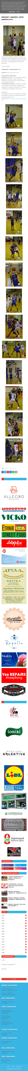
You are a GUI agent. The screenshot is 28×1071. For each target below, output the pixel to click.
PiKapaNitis (5, 22)
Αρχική (8, 1066)
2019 (14, 934)
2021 (14, 928)
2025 (14, 918)
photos (14, 468)
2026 (14, 915)
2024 (14, 920)
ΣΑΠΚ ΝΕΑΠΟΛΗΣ (17, 1068)
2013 (14, 949)
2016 (14, 941)
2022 (14, 926)
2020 (14, 931)
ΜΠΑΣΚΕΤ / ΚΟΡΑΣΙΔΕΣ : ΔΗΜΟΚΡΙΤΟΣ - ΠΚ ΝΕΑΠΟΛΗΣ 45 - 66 (17, 892)
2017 (14, 939)
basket (10, 468)
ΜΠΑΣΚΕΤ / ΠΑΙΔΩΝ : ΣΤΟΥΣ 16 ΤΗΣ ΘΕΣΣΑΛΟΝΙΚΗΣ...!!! (17, 905)
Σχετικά (13, 1066)
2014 (14, 947)
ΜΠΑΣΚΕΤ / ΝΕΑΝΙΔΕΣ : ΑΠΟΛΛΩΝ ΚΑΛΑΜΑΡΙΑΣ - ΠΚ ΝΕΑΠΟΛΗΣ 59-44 (16, 898)
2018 (14, 936)
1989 (14, 952)
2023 (14, 923)
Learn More (12, 11)
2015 (14, 944)
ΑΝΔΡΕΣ (6, 468)
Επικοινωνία (18, 1066)
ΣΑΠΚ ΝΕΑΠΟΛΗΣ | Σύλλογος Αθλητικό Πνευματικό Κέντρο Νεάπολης (15, 885)
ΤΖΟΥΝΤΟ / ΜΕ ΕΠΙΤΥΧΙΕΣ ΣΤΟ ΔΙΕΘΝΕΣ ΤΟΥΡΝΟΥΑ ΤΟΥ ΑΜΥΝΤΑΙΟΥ (15, 878)
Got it (18, 11)
